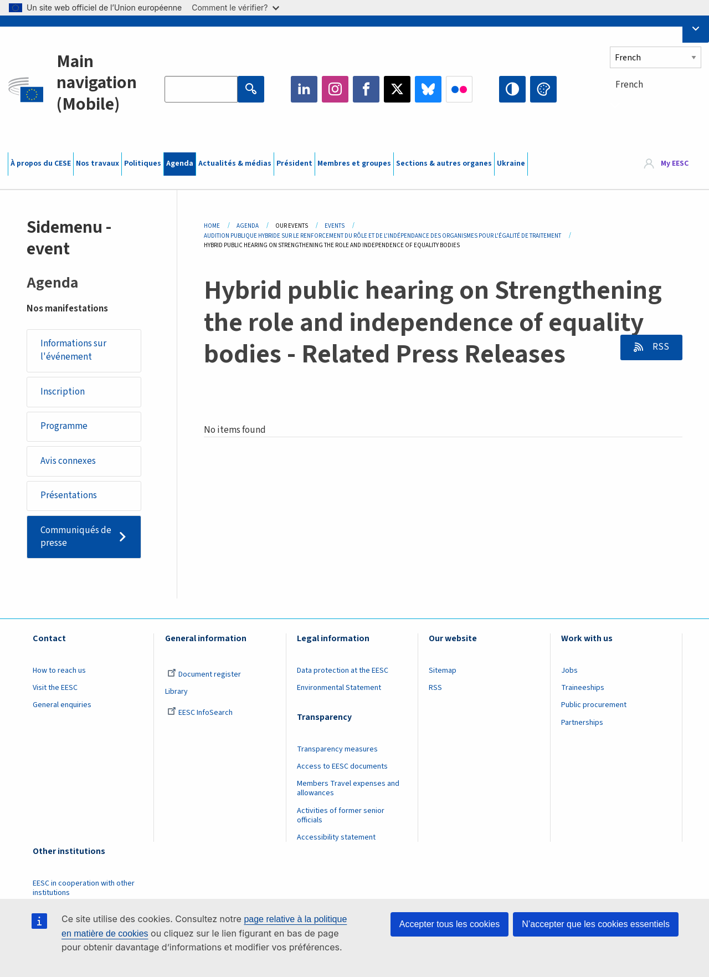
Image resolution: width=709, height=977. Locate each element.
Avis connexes (68, 461)
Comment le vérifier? (235, 7)
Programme (64, 426)
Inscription (62, 391)
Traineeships (582, 687)
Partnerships (582, 722)
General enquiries (62, 704)
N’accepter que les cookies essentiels (596, 924)
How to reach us (59, 670)
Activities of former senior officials (340, 815)
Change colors (543, 89)
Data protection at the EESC (342, 670)
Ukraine (511, 163)
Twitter (397, 89)
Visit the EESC (55, 687)
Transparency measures (337, 749)
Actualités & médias (234, 163)
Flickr (459, 89)
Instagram (335, 89)
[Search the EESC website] (201, 89)
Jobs (569, 670)
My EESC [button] (675, 163)
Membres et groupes (354, 163)
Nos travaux (97, 163)
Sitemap (442, 670)
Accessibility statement (336, 837)
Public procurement (593, 704)
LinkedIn (304, 89)
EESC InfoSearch (200, 712)
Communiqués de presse (75, 537)
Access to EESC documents (342, 766)
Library (176, 691)
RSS (660, 347)
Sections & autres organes (444, 163)
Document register (204, 674)
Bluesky (428, 89)
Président (294, 163)
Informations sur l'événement (73, 350)
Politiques (142, 163)
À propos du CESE (41, 163)
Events (335, 226)
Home (212, 226)
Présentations (68, 495)
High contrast (512, 89)
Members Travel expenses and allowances (348, 788)
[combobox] (655, 105)
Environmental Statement (339, 687)
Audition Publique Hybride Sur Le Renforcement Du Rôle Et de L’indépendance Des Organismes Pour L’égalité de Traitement (382, 236)
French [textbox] (629, 84)
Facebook (366, 89)
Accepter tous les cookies (449, 924)
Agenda (179, 163)
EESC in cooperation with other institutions (84, 888)
